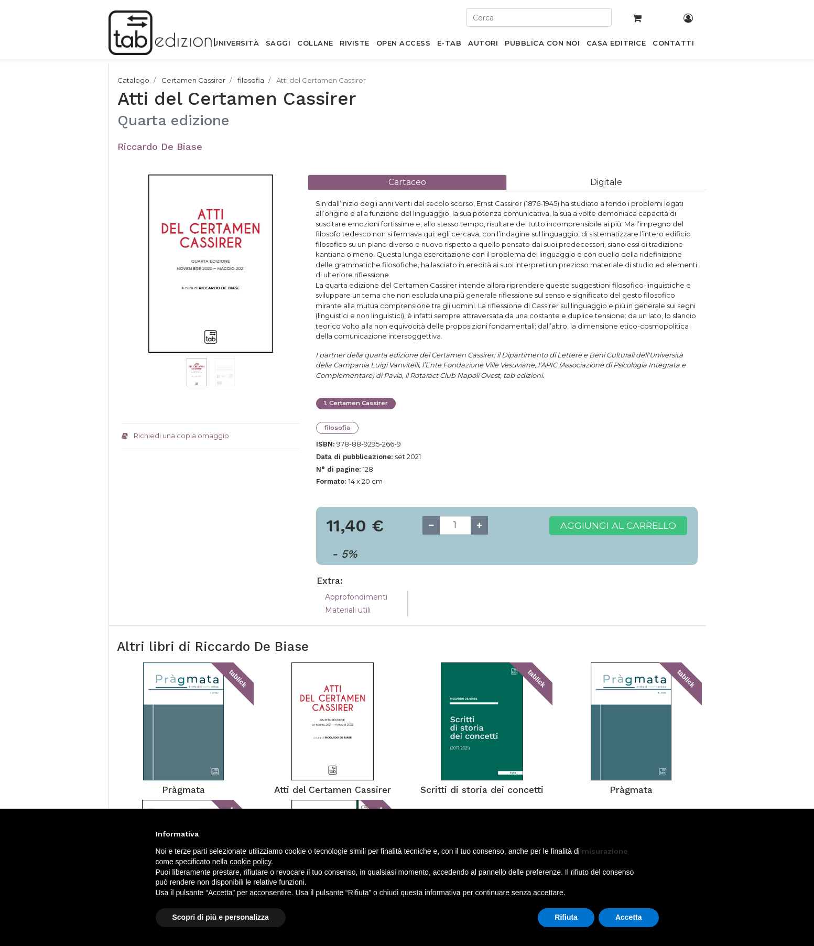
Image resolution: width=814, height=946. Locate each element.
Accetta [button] (628, 917)
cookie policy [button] (250, 861)
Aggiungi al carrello (618, 525)
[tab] (407, 182)
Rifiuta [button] (566, 917)
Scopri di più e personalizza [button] (220, 917)
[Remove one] (431, 525)
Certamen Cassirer (193, 80)
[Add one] (479, 525)
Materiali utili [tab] (348, 610)
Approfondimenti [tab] (356, 597)
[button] (135, 279)
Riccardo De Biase (159, 146)
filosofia (250, 80)
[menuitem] (236, 45)
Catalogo (133, 80)
